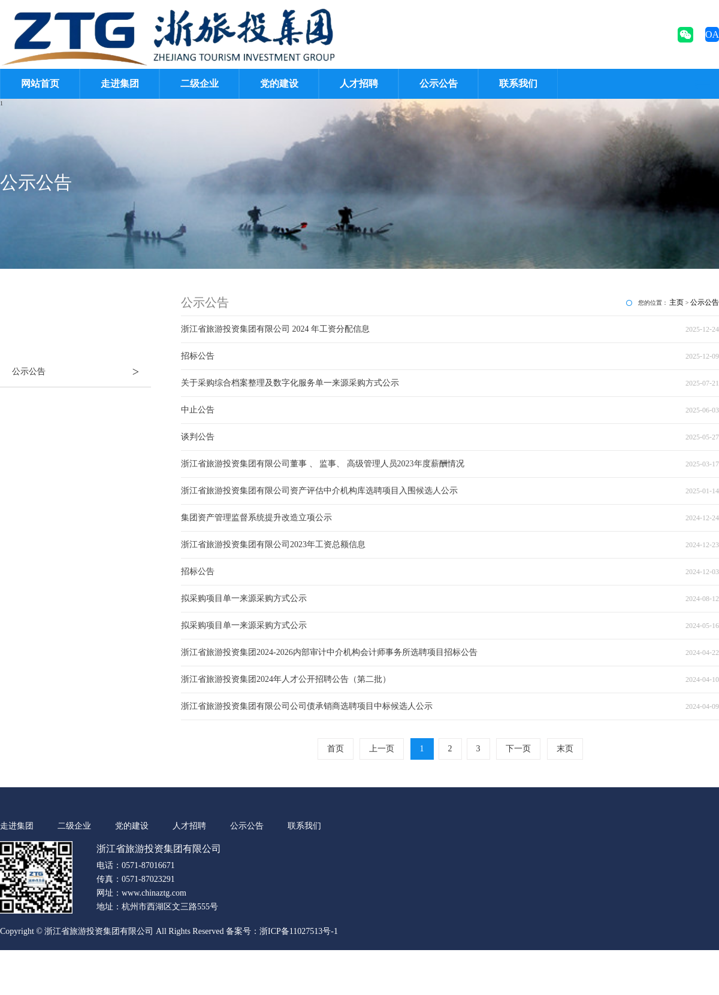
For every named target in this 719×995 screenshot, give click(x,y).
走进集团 (120, 83)
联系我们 (518, 83)
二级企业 (199, 83)
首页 (335, 748)
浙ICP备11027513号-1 (298, 931)
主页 (676, 302)
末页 (565, 748)
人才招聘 (359, 83)
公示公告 (438, 83)
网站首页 (40, 83)
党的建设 (279, 83)
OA (712, 34)
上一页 (381, 748)
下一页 (518, 748)
